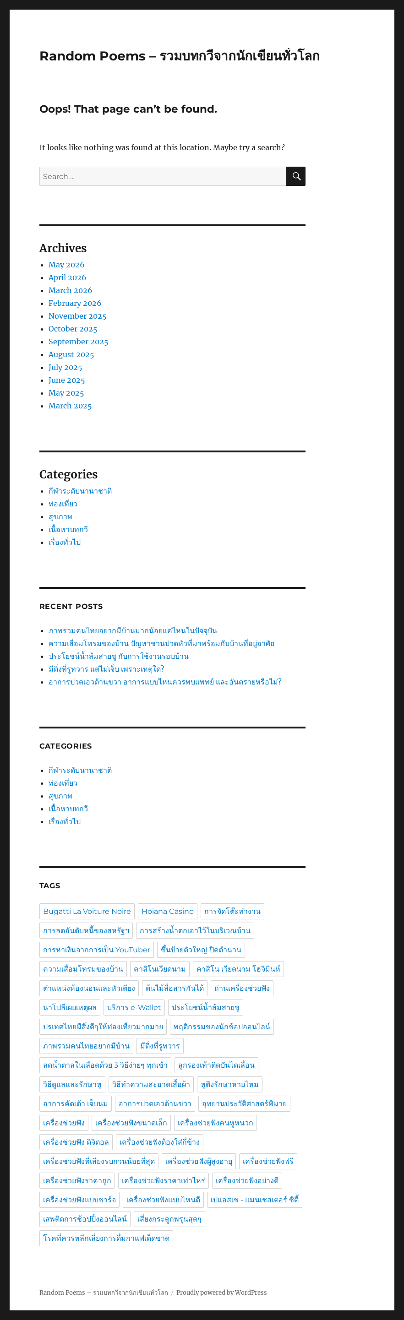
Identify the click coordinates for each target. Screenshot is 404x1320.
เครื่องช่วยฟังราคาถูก (77, 1180)
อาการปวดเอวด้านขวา (155, 1103)
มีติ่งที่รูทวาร (160, 1046)
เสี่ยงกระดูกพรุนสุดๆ (169, 1219)
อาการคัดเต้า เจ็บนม (75, 1103)
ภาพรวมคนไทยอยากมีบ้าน (86, 1046)
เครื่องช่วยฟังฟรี (268, 1161)
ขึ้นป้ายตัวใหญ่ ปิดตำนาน (201, 949)
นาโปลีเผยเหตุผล (70, 1007)
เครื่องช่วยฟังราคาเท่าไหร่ (163, 1180)
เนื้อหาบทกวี (68, 529)
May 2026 (67, 264)
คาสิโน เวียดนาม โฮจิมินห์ (238, 969)
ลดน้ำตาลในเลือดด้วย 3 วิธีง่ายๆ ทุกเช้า (105, 1065)
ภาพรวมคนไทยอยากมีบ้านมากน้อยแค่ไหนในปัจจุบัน (133, 630)
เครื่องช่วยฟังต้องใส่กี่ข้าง (160, 1142)
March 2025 (70, 405)
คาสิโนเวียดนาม (160, 969)
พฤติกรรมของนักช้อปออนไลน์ (222, 1026)
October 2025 (73, 328)
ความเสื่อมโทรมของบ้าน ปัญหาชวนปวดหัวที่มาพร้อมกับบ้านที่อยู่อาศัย (161, 643)
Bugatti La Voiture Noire (87, 911)
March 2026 (71, 290)
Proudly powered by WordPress (221, 1293)
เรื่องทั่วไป (65, 542)
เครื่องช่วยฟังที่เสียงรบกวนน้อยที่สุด (99, 1161)
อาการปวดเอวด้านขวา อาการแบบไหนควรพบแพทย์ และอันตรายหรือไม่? (165, 681)
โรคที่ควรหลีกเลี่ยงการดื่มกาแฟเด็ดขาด (106, 1238)
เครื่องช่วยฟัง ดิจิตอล (76, 1142)
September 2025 (79, 341)
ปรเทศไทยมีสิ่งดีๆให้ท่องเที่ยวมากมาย (103, 1026)
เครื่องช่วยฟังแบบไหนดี (163, 1199)
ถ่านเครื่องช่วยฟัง (242, 988)
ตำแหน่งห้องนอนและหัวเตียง (89, 988)
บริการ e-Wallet (134, 1007)
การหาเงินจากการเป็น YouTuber (96, 949)
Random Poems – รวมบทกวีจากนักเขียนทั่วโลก (179, 56)
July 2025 (65, 367)
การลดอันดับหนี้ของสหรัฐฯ (86, 930)
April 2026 (68, 277)
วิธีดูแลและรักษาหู (72, 1084)
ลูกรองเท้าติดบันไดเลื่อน (216, 1065)
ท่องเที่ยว (63, 503)
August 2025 (71, 354)
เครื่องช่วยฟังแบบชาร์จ (79, 1199)
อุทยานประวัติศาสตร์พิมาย (244, 1103)
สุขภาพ (60, 516)
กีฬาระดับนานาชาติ (80, 490)
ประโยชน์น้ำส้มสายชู (206, 1007)
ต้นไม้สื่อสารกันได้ (175, 988)
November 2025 (78, 315)
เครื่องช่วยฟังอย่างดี (247, 1180)
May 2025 (66, 392)
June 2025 (67, 380)
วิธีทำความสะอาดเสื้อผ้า (151, 1084)
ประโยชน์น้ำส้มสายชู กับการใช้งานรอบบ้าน (119, 656)
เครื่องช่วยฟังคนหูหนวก (215, 1123)
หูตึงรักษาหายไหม (230, 1084)
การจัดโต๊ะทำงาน (232, 911)
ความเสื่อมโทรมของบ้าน (83, 969)
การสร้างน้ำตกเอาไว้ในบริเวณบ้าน (195, 930)
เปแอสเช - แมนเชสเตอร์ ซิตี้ (255, 1199)
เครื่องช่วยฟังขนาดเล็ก (131, 1123)
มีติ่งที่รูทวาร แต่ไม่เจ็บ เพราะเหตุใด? (106, 669)
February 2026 (75, 303)
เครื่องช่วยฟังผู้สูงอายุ (198, 1161)
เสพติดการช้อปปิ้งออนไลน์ (85, 1219)
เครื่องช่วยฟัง (64, 1123)
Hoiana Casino (168, 911)
